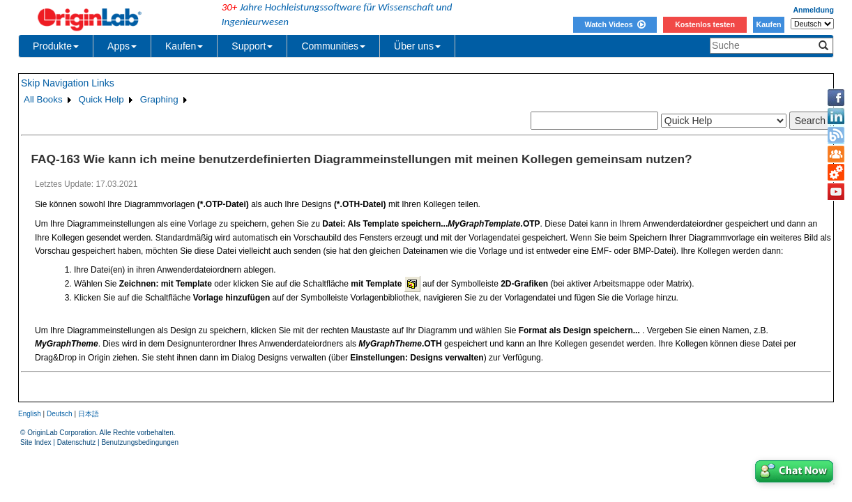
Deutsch (60, 414)
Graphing (159, 99)
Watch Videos (614, 24)
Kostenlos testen (705, 24)
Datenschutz (76, 442)
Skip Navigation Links (67, 83)
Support (252, 46)
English (29, 414)
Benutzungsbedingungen (139, 442)
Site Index (35, 442)
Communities (333, 46)
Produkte (56, 46)
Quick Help (101, 99)
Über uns (417, 46)
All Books (43, 99)
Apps (122, 46)
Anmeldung (813, 10)
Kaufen (768, 24)
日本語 (88, 414)
